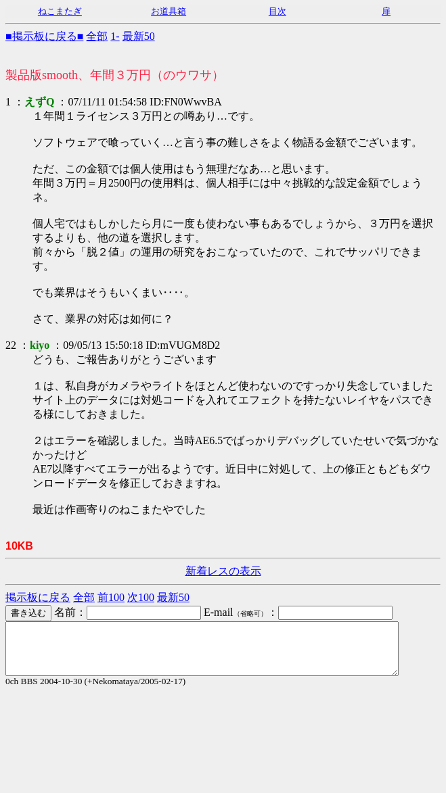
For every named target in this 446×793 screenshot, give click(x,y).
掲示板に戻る (37, 597)
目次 (277, 11)
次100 (140, 597)
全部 (97, 36)
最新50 (138, 36)
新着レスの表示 (223, 571)
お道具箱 (168, 11)
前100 (111, 597)
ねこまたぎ (60, 11)
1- (114, 36)
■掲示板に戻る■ (44, 36)
